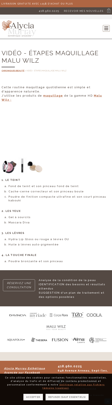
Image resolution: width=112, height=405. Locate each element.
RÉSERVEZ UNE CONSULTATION (19, 285)
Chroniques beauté (13, 70)
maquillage (53, 95)
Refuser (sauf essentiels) (67, 397)
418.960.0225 (49, 10)
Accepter (33, 397)
